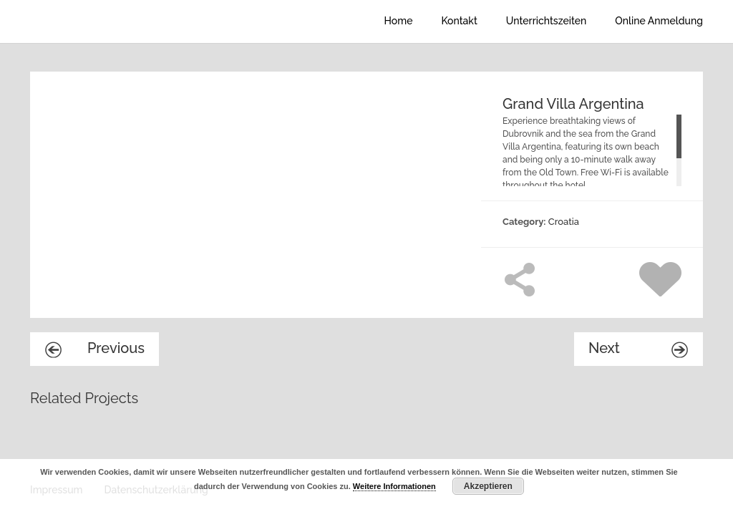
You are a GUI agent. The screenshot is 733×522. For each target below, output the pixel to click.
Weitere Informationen (394, 486)
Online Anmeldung (659, 20)
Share (520, 279)
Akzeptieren (488, 486)
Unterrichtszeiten (546, 20)
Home (398, 20)
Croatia (563, 221)
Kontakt (459, 20)
